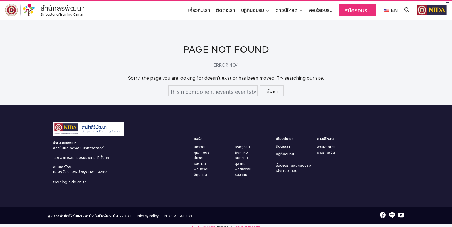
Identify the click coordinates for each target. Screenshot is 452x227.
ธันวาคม (241, 174)
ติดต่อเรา (225, 10)
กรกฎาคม (242, 147)
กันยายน (241, 158)
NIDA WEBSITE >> (178, 215)
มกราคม (200, 147)
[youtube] (401, 214)
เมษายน (200, 163)
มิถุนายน (200, 174)
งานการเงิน (326, 152)
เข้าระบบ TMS (286, 170)
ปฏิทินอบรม (252, 10)
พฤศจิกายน (244, 169)
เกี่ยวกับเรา (199, 10)
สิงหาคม (241, 152)
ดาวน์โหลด (286, 10)
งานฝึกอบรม (327, 147)
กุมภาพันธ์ (201, 152)
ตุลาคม (240, 163)
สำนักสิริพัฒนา (63, 9)
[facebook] (382, 214)
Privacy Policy (148, 215)
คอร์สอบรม (320, 10)
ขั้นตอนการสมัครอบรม (293, 165)
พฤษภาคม (202, 169)
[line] (392, 214)
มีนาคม (199, 158)
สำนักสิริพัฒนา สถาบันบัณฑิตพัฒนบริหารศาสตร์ (95, 215)
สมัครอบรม (357, 10)
